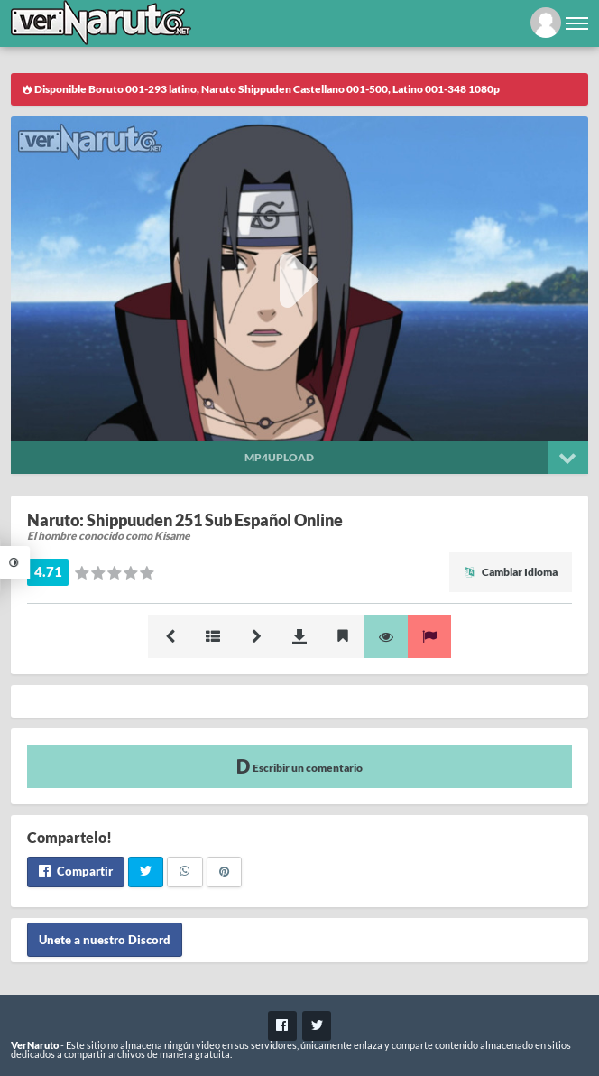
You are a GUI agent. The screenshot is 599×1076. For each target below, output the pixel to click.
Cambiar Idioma (511, 572)
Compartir (76, 871)
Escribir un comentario (299, 766)
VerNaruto (35, 1045)
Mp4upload (279, 457)
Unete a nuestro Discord (104, 939)
